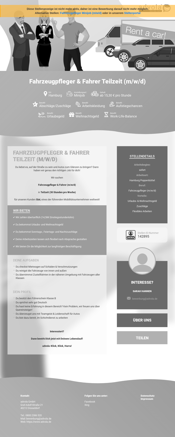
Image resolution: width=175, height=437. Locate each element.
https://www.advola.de (39, 421)
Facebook (89, 401)
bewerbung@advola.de (144, 298)
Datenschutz (147, 395)
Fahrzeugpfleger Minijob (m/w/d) (81, 13)
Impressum (147, 398)
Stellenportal (132, 13)
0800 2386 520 (34, 415)
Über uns (142, 320)
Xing (86, 404)
